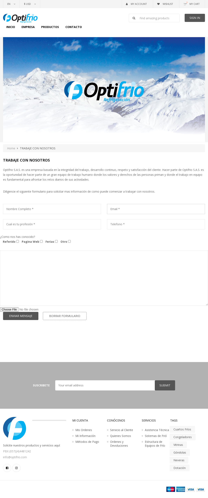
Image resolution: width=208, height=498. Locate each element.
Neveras (178, 460)
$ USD (27, 4)
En (8, 4)
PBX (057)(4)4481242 (17, 451)
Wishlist (165, 4)
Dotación (179, 468)
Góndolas (179, 452)
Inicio (10, 27)
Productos (50, 27)
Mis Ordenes (83, 430)
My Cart (191, 3)
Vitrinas (178, 445)
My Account (136, 4)
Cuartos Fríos (182, 429)
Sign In (195, 18)
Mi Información (85, 436)
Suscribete (41, 385)
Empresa (28, 27)
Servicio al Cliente (121, 430)
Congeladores (182, 437)
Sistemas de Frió (156, 436)
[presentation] (34, 338)
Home (11, 148)
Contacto (73, 27)
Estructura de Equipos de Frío (155, 443)
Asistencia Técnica (157, 430)
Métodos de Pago (87, 442)
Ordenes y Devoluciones (119, 443)
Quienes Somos (120, 436)
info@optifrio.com (15, 457)
